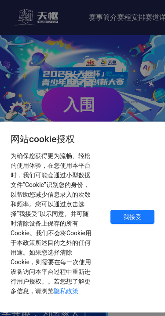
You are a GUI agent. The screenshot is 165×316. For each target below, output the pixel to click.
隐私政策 (66, 290)
